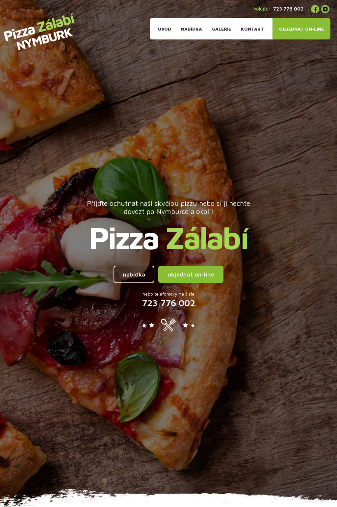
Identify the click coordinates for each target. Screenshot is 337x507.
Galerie (221, 29)
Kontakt (252, 29)
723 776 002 (288, 9)
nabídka (134, 274)
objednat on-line (191, 274)
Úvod (164, 29)
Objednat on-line (301, 29)
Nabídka (191, 29)
